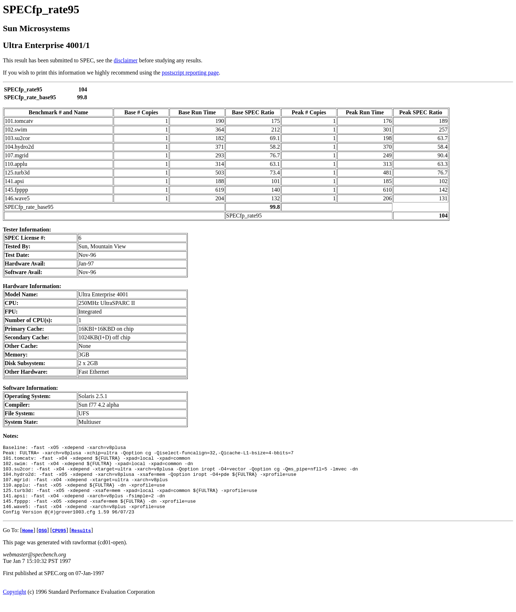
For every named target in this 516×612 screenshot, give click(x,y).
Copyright (14, 606)
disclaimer (126, 60)
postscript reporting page (190, 73)
